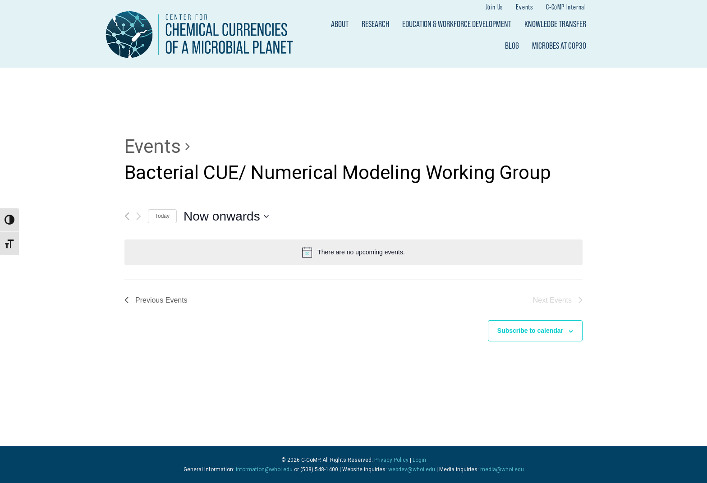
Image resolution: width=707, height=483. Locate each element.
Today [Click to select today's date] (162, 216)
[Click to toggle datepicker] (226, 216)
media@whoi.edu (502, 469)
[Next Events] (138, 216)
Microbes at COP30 (559, 46)
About (340, 24)
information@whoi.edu (264, 469)
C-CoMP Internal (566, 7)
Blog (512, 46)
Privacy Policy (391, 460)
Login (419, 460)
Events (524, 7)
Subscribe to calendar (530, 330)
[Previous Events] (126, 216)
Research (375, 24)
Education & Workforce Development (456, 24)
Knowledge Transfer (555, 24)
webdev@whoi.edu (411, 469)
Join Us (494, 7)
